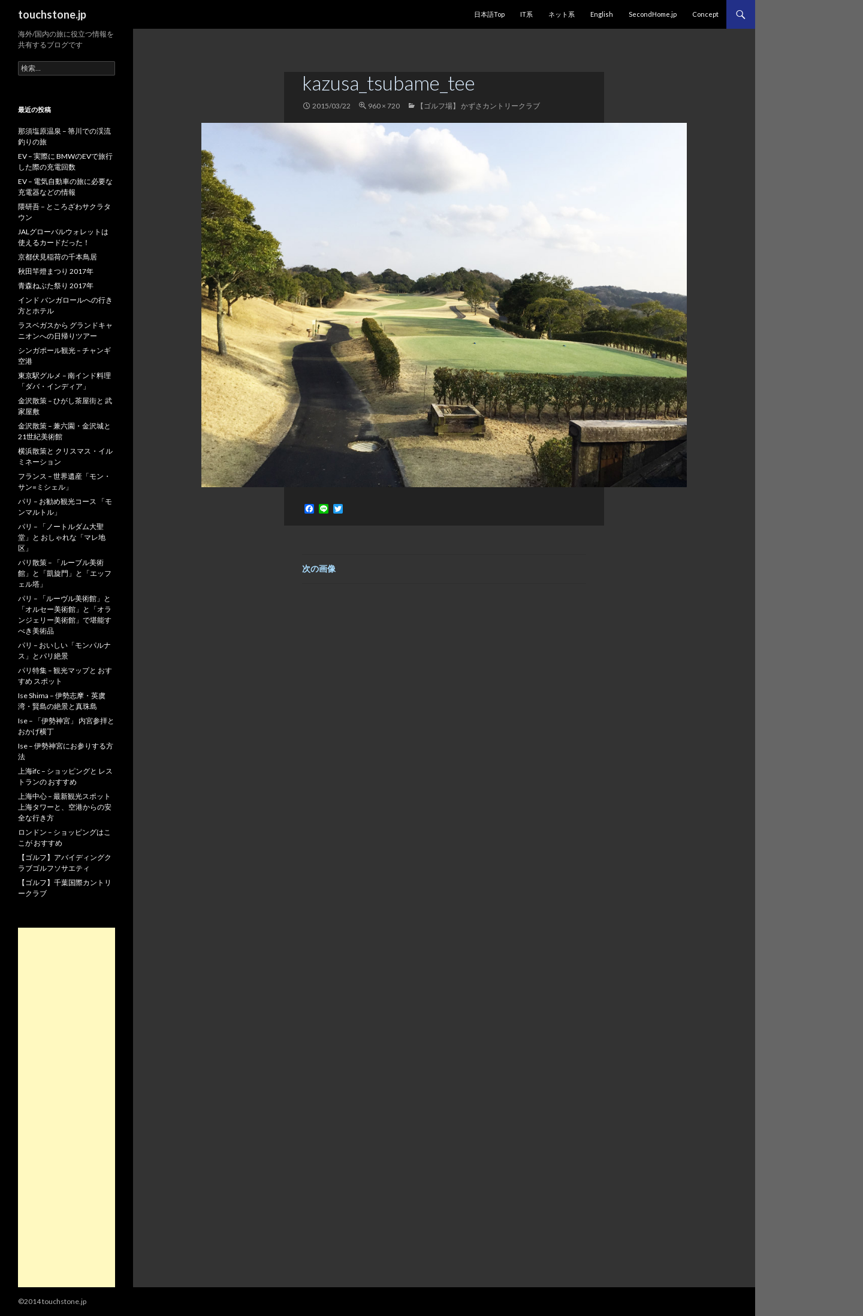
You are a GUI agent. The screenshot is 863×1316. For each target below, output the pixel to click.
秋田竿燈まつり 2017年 (55, 271)
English (601, 14)
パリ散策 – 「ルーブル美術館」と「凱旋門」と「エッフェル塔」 (64, 573)
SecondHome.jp (653, 14)
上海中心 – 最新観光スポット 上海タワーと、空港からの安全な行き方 (64, 807)
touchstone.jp (52, 14)
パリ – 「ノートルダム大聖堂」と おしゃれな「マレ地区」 (61, 537)
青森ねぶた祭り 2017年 (55, 285)
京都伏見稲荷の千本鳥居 (57, 256)
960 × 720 (384, 105)
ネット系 (561, 14)
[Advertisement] (66, 1107)
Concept (705, 14)
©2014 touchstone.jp (52, 1301)
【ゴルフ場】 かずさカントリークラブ (478, 105)
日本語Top (489, 14)
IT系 (526, 14)
